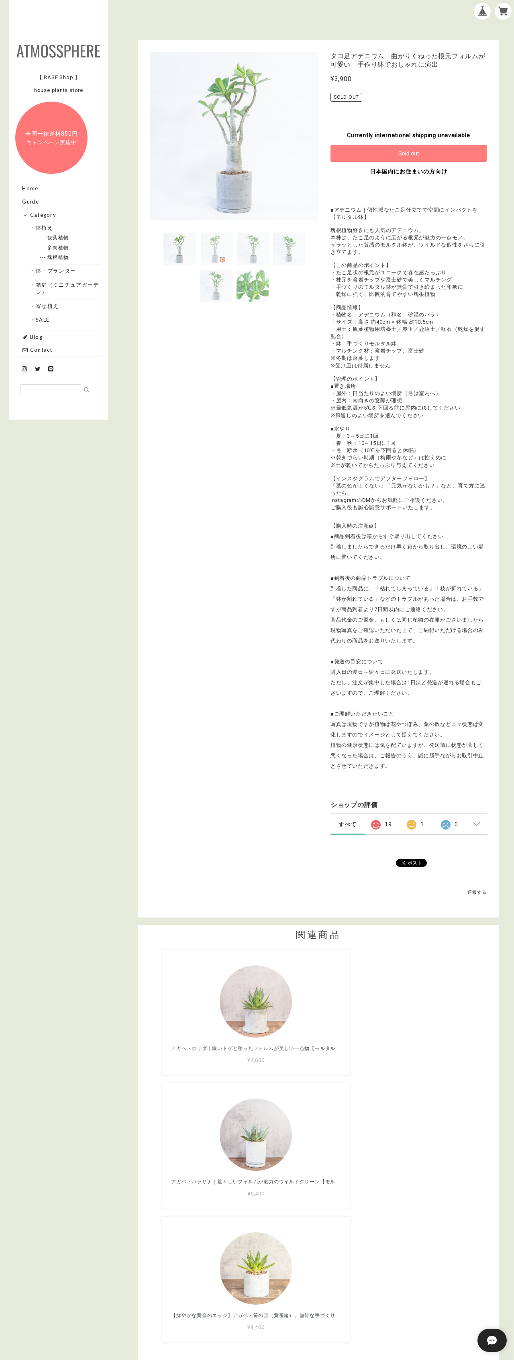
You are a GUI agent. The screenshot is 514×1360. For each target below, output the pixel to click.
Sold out (408, 153)
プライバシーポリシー (274, 1313)
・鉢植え (44, 227)
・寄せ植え (47, 306)
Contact (37, 350)
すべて (347, 824)
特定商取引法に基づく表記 (344, 1313)
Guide (30, 201)
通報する (476, 892)
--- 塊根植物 (58, 257)
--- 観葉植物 (58, 237)
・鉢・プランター (56, 270)
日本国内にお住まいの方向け (408, 171)
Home (30, 188)
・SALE (43, 319)
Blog (32, 337)
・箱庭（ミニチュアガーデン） (67, 288)
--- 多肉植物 (58, 248)
